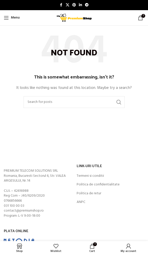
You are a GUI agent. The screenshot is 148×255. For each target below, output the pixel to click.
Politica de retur (89, 193)
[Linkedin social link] (80, 5)
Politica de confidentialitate (98, 184)
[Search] (74, 102)
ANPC (81, 202)
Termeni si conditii (90, 176)
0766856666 (13, 201)
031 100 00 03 (14, 206)
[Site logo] (74, 18)
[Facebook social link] (61, 5)
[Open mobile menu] (11, 18)
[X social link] (67, 5)
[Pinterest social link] (74, 5)
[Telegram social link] (86, 5)
